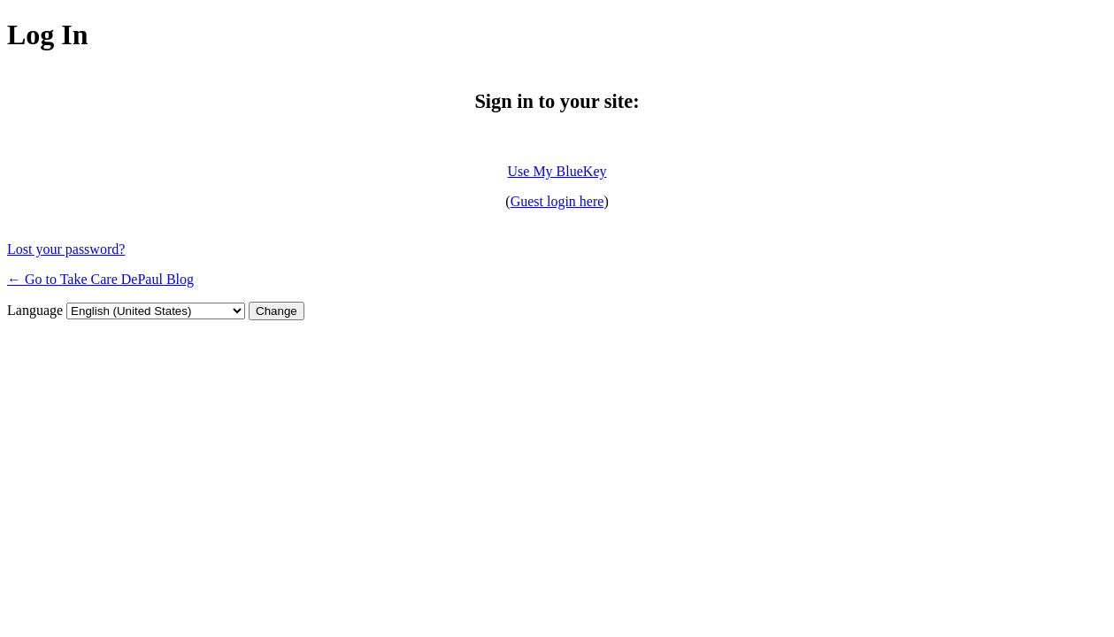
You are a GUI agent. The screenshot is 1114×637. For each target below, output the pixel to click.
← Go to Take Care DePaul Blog (100, 279)
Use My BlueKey (557, 171)
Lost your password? (66, 249)
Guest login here (557, 201)
